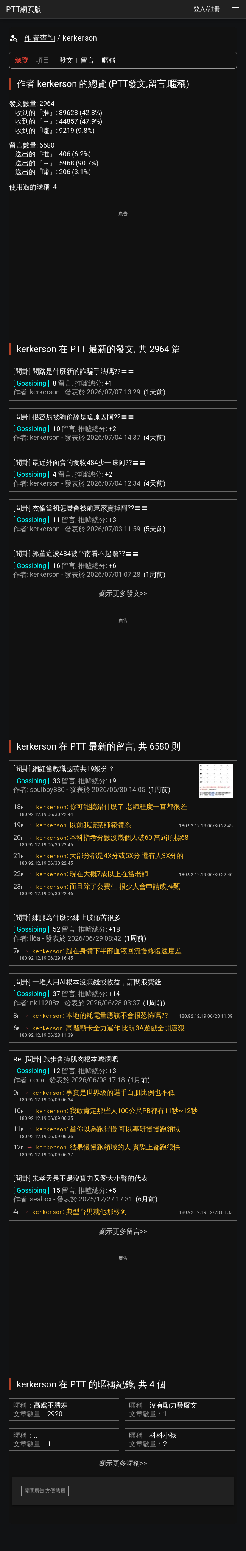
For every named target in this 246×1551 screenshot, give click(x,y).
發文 (66, 60)
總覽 (21, 60)
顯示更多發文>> (123, 593)
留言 (87, 60)
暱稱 (108, 60)
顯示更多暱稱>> (123, 1463)
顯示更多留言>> (123, 1231)
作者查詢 (39, 38)
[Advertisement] (123, 272)
